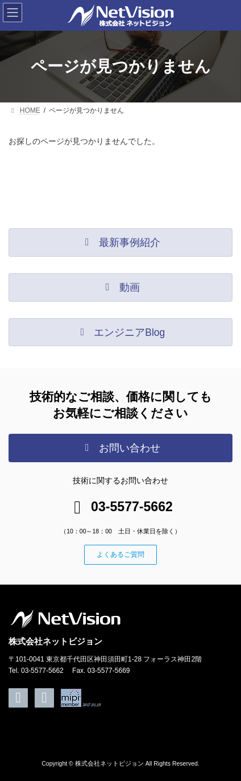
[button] (120, 242)
